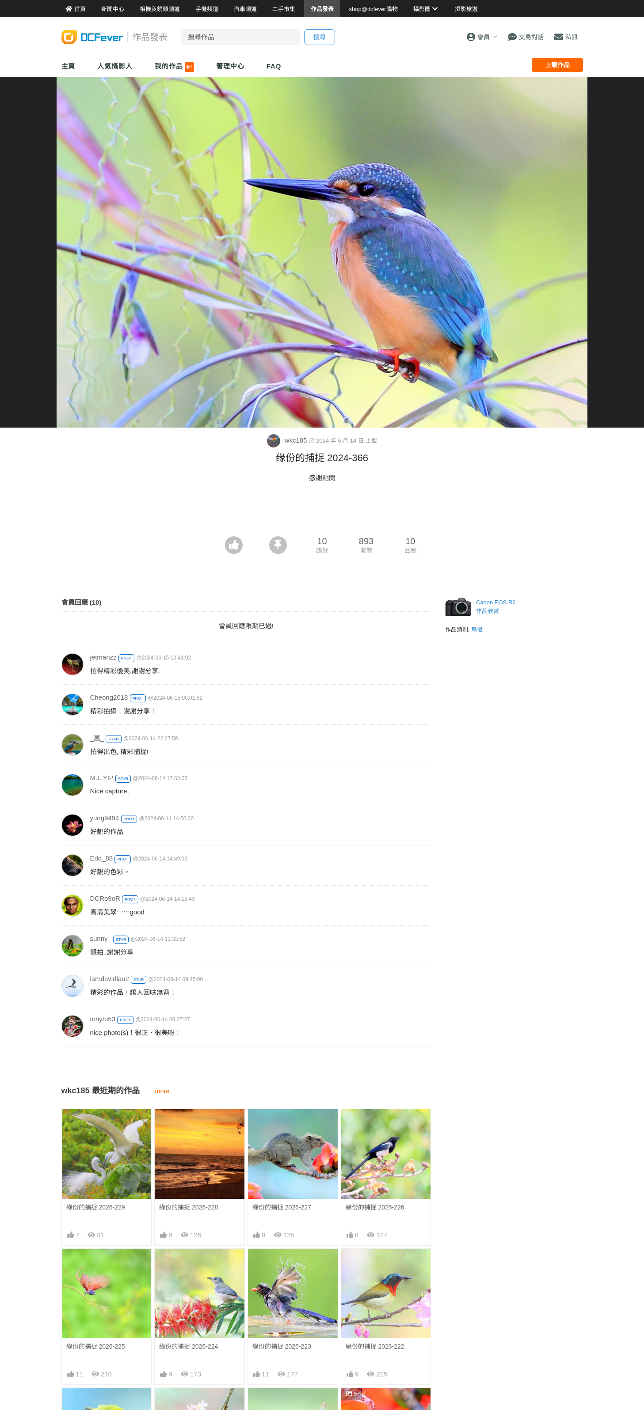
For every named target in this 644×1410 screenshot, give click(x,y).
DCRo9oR (105, 898)
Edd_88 (101, 858)
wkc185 (288, 440)
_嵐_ (97, 738)
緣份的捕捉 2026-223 (281, 1346)
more (162, 1091)
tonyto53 (103, 1019)
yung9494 (104, 818)
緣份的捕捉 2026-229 (95, 1207)
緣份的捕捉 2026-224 (188, 1346)
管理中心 (230, 66)
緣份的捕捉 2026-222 (375, 1346)
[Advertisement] (322, 512)
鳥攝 (477, 629)
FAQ (274, 66)
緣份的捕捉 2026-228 (188, 1207)
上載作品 (557, 64)
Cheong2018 (109, 697)
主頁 (68, 66)
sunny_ (100, 938)
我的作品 (174, 67)
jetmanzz (103, 657)
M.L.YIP (102, 777)
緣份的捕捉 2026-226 (375, 1207)
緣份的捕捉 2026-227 (281, 1207)
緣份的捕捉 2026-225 (95, 1346)
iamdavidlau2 (109, 978)
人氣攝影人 (115, 66)
